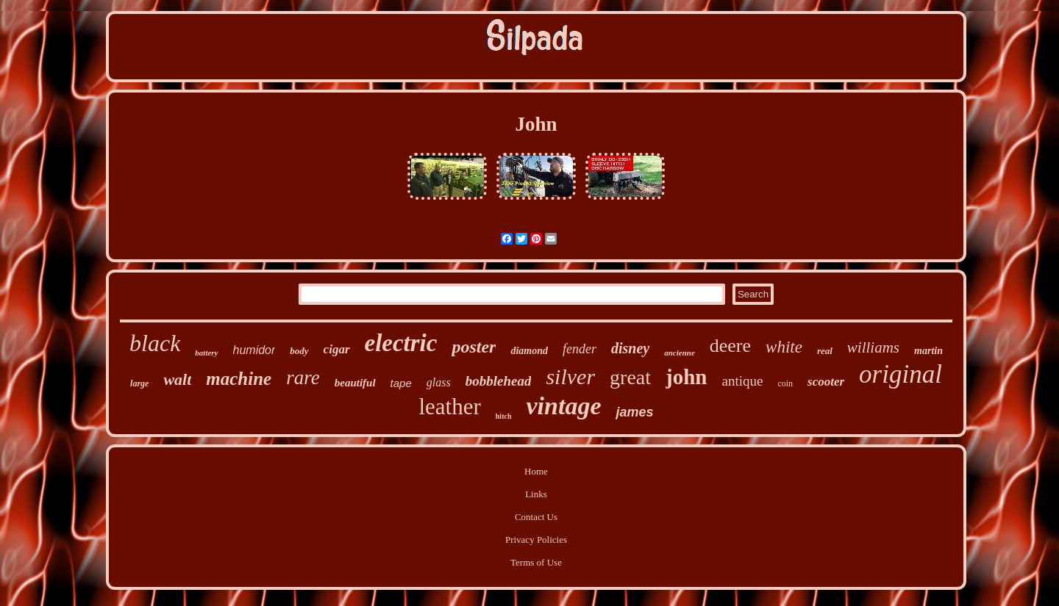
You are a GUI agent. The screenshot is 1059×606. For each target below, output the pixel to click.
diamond (529, 350)
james (634, 412)
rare (303, 378)
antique (742, 381)
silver (570, 376)
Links (536, 493)
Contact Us (536, 516)
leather (449, 406)
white (784, 347)
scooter (825, 382)
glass (439, 382)
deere (730, 345)
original (900, 374)
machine (238, 379)
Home (536, 471)
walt (177, 379)
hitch (504, 416)
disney (630, 348)
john (686, 377)
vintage (563, 405)
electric (401, 343)
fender (579, 349)
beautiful (355, 383)
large (139, 383)
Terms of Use (536, 562)
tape (401, 383)
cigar (337, 349)
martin (928, 350)
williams (873, 347)
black (154, 343)
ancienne (679, 352)
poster (474, 346)
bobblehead (499, 381)
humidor (254, 350)
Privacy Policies (536, 539)
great (630, 377)
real (824, 350)
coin (785, 383)
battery (206, 352)
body (299, 350)
